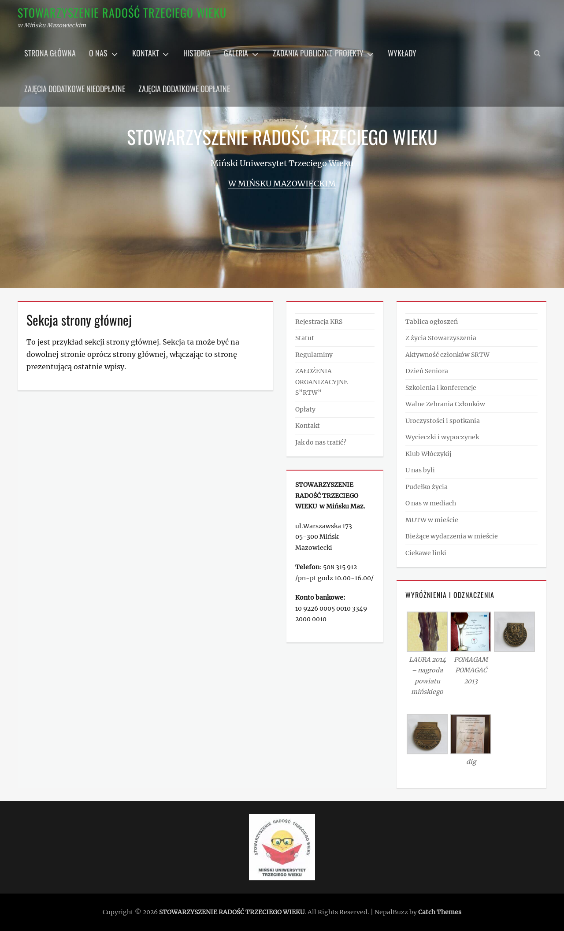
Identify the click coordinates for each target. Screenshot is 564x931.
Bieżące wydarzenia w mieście (451, 536)
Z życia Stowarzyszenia (440, 338)
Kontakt (145, 53)
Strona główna (50, 53)
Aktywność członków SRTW (447, 355)
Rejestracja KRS (318, 322)
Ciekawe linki (425, 553)
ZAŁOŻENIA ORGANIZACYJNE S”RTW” (321, 382)
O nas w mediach (430, 503)
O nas (98, 53)
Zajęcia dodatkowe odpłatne (184, 88)
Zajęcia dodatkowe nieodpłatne (74, 88)
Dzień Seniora (426, 371)
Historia (197, 53)
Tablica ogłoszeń (431, 322)
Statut (304, 338)
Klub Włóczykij (428, 454)
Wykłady (402, 53)
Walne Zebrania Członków (445, 404)
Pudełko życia (426, 487)
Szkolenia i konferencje (440, 388)
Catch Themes (439, 912)
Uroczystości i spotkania (442, 421)
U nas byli (420, 470)
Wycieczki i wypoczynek (442, 437)
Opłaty (305, 409)
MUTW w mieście (431, 520)
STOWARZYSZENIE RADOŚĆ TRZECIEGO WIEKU (122, 12)
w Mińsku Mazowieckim (282, 183)
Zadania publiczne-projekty (318, 53)
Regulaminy (314, 355)
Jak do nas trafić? (320, 442)
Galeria (236, 53)
